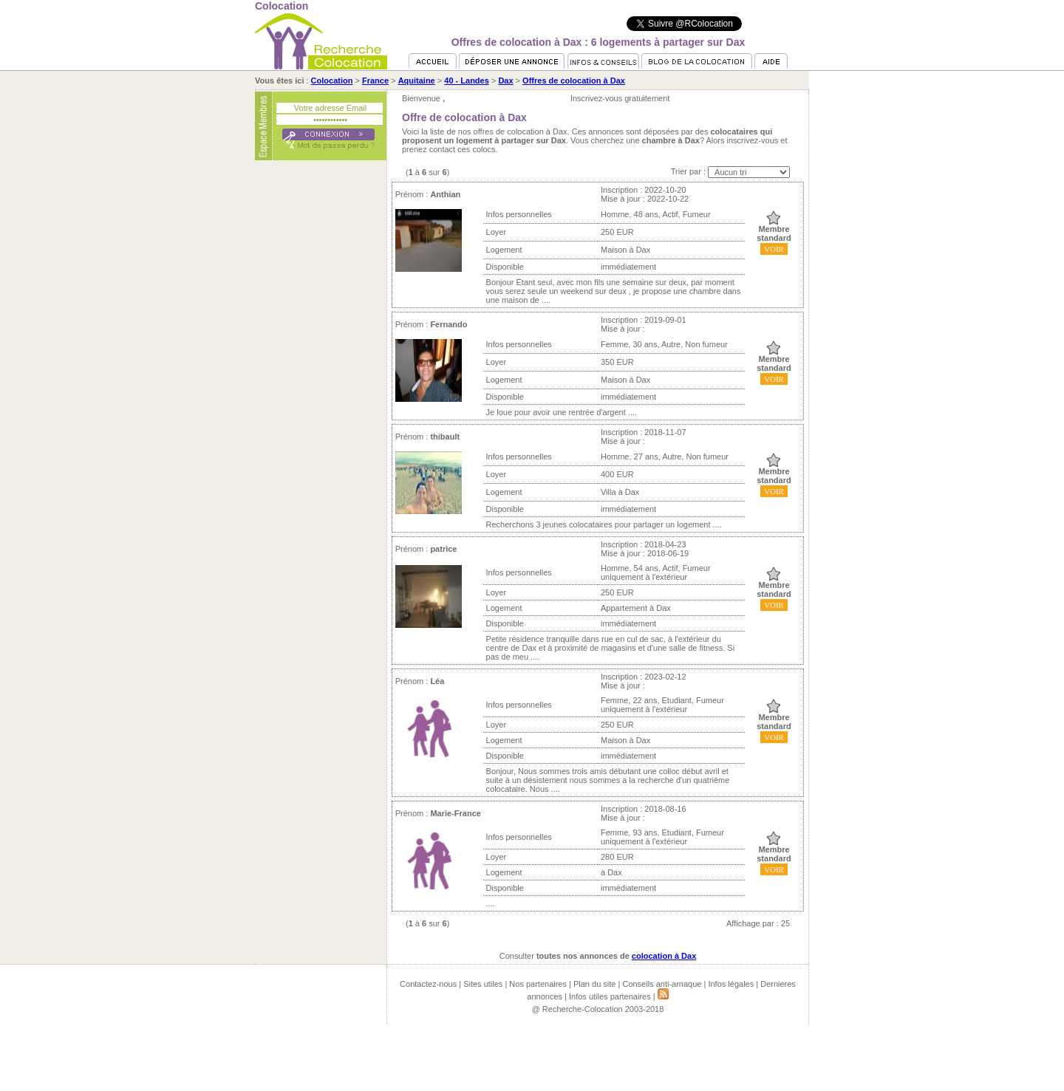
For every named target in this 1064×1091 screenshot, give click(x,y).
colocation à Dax (664, 955)
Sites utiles (482, 983)
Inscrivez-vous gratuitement (620, 98)
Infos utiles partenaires (610, 996)
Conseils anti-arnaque (661, 983)
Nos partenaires (538, 983)
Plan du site (594, 983)
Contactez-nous (428, 983)
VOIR (774, 248)
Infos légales (731, 983)
